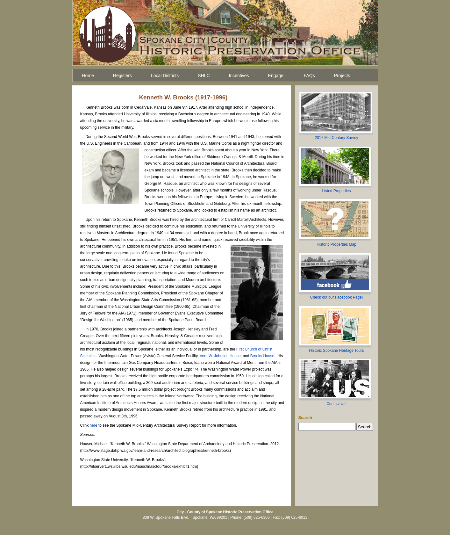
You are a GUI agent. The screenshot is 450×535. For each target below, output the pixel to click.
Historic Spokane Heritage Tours (336, 350)
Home (88, 75)
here (93, 425)
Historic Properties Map (336, 244)
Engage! (276, 75)
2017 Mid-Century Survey (336, 137)
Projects (342, 75)
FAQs (309, 75)
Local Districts (165, 75)
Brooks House (262, 356)
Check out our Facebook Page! (336, 297)
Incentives (239, 75)
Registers (122, 75)
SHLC (204, 75)
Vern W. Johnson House (220, 356)
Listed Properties (336, 191)
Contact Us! (336, 403)
